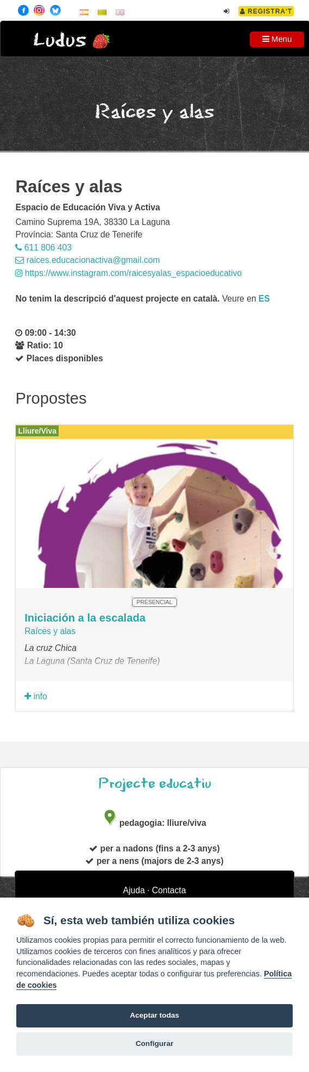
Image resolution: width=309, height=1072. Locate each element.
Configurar (154, 1043)
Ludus (59, 40)
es (264, 298)
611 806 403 (43, 247)
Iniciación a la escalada (85, 618)
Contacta (169, 890)
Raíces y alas (49, 631)
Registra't (266, 11)
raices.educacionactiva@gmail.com (87, 260)
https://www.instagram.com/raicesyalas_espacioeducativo (128, 273)
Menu (277, 38)
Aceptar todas (154, 1015)
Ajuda (134, 890)
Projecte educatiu (154, 784)
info (35, 696)
